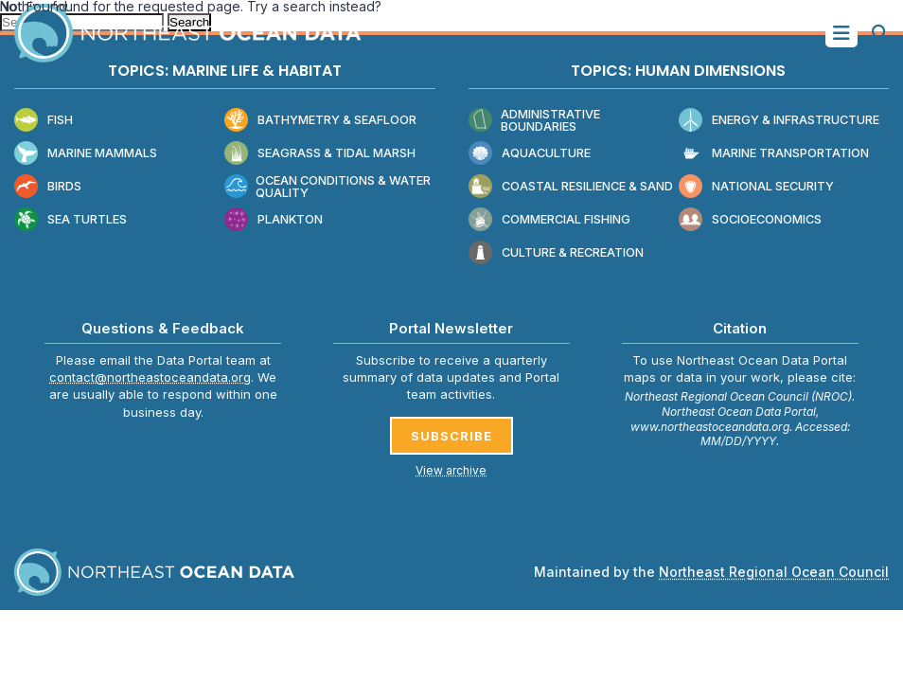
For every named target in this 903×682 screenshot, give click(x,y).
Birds (47, 187)
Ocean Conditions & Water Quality (327, 187)
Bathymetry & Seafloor (320, 121)
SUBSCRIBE (451, 435)
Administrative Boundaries (535, 121)
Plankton (273, 220)
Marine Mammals (85, 154)
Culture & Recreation (556, 253)
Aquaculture (530, 154)
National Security (756, 187)
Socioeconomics (750, 220)
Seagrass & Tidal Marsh (320, 154)
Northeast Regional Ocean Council (774, 572)
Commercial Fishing (549, 220)
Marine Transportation (774, 154)
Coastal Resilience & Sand (571, 187)
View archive (451, 470)
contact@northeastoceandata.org (150, 377)
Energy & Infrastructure (779, 121)
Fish (43, 121)
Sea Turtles (70, 220)
